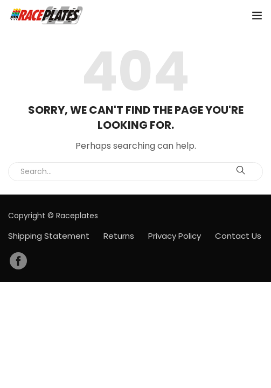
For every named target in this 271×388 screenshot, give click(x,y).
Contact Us (238, 235)
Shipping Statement (48, 235)
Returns (118, 235)
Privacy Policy (174, 235)
